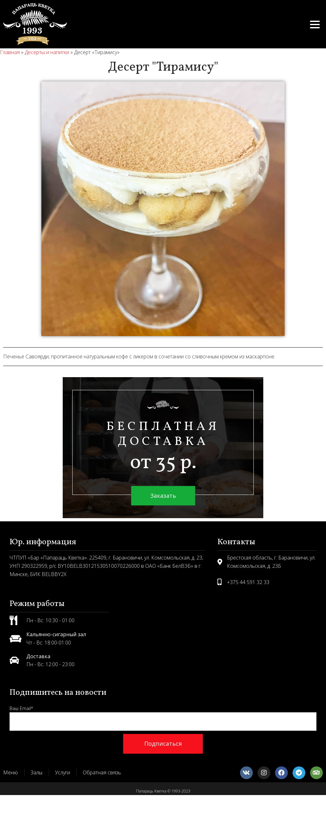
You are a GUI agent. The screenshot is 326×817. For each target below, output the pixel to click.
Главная (10, 52)
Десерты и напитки (47, 52)
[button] (315, 24)
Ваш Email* (163, 718)
